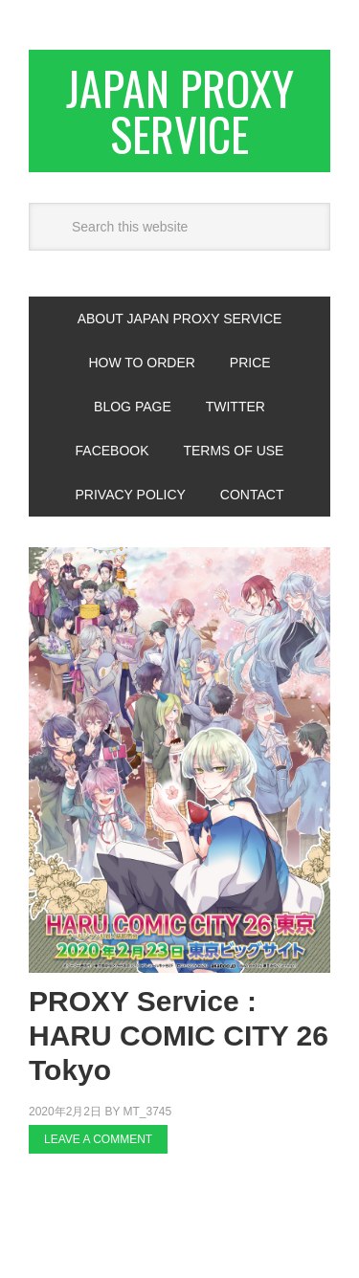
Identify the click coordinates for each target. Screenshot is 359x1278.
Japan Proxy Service (180, 110)
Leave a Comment (98, 1139)
